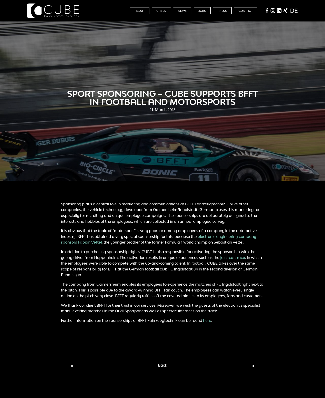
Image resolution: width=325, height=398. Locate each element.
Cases (161, 10)
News (182, 10)
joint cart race (232, 257)
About (140, 10)
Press (222, 10)
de (294, 10)
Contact (246, 10)
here (207, 320)
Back (162, 365)
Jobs (202, 10)
